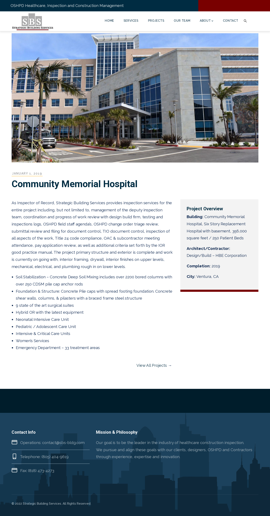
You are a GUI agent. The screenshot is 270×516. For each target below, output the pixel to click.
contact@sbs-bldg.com (63, 442)
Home (109, 20)
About (206, 21)
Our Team (182, 20)
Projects (156, 20)
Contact (230, 20)
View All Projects (151, 365)
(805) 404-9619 (55, 456)
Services (131, 20)
